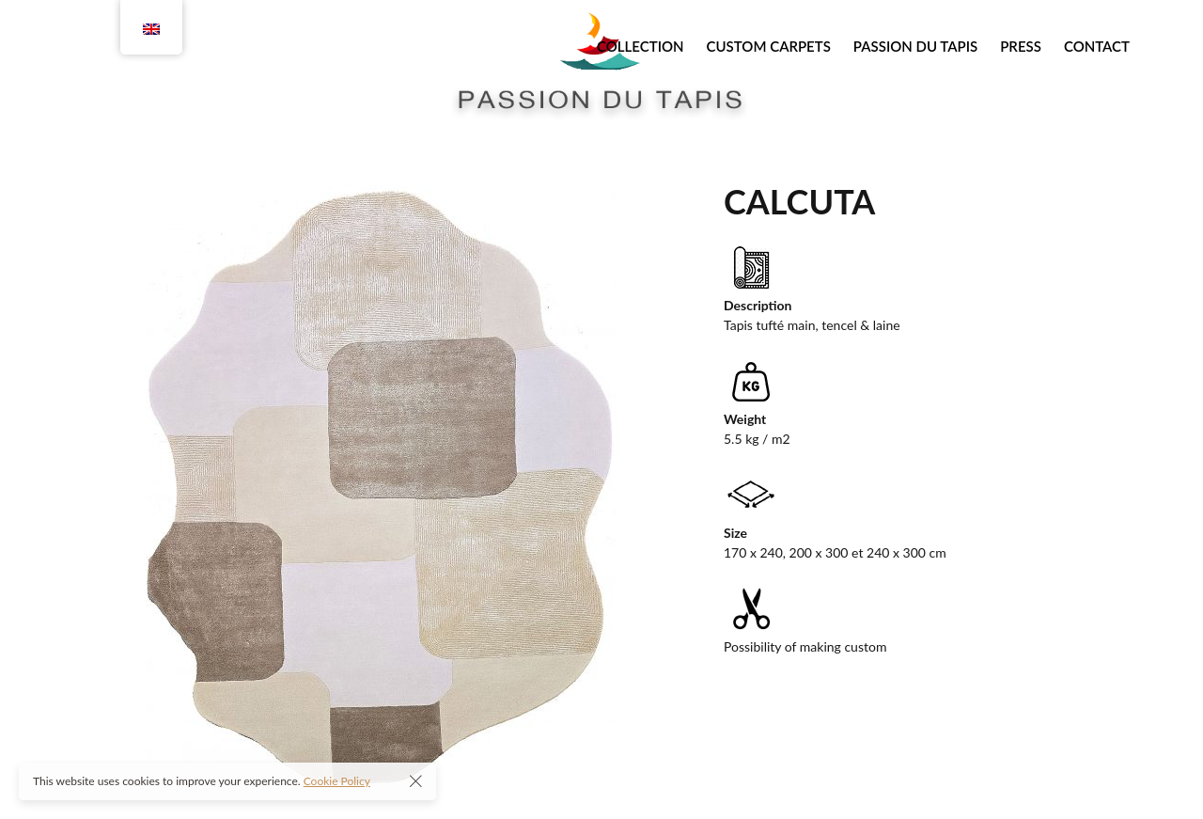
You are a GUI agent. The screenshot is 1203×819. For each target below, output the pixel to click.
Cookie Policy (337, 781)
